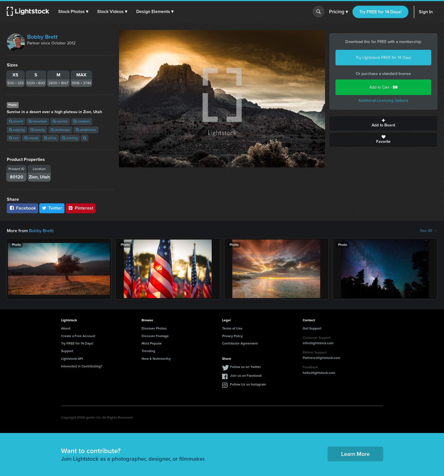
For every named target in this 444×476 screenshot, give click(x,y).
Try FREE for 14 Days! (380, 11)
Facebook (22, 208)
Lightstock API (72, 358)
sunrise (60, 121)
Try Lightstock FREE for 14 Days (383, 58)
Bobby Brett (42, 37)
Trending (148, 351)
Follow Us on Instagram (248, 384)
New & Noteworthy (156, 358)
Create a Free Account (78, 336)
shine (50, 138)
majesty (17, 129)
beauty (38, 129)
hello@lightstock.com (319, 372)
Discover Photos (154, 328)
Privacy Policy (232, 336)
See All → (428, 231)
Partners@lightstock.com (321, 357)
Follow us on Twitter (245, 366)
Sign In (426, 11)
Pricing (338, 12)
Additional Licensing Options (383, 101)
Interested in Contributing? (81, 366)
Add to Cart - (383, 87)
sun (14, 138)
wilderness (86, 129)
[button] (73, 11)
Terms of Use (232, 328)
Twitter (52, 208)
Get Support (312, 328)
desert (16, 121)
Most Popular (152, 343)
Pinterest (80, 208)
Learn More (355, 454)
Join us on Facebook (246, 375)
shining (69, 138)
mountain (38, 121)
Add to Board (383, 123)
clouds (31, 138)
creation (81, 121)
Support (67, 351)
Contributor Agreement (240, 343)
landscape (60, 129)
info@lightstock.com (318, 343)
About (65, 328)
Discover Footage (155, 336)
